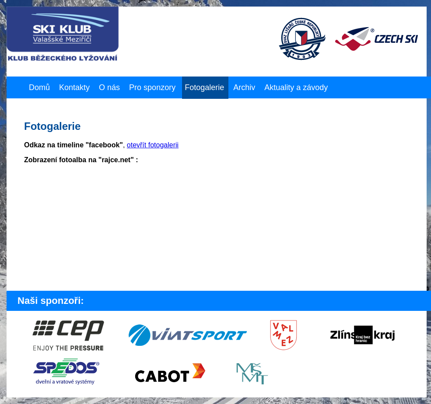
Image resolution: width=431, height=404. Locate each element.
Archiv (244, 87)
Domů (39, 87)
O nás (109, 87)
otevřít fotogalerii (153, 145)
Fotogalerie (204, 87)
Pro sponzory (152, 87)
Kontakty (74, 87)
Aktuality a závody (296, 87)
